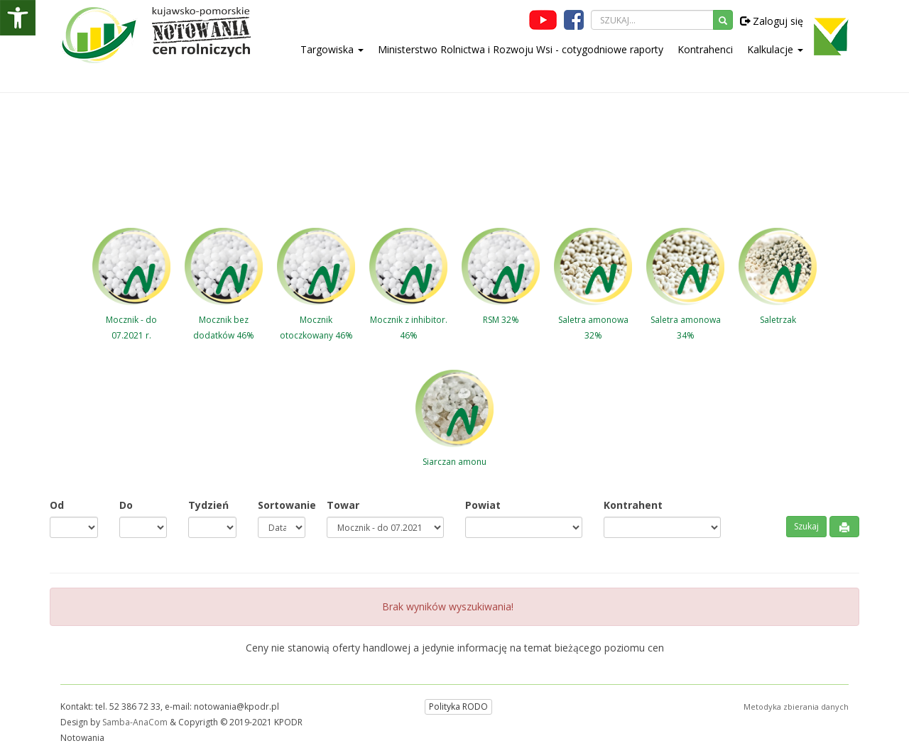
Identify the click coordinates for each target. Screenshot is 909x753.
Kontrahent (633, 505)
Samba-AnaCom (135, 722)
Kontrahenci (705, 49)
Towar (343, 505)
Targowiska (332, 49)
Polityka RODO (458, 706)
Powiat (483, 505)
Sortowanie (282, 505)
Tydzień (208, 505)
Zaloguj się (771, 21)
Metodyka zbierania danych (796, 706)
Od (57, 505)
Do (126, 505)
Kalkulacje (775, 49)
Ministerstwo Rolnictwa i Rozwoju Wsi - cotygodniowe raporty (520, 49)
